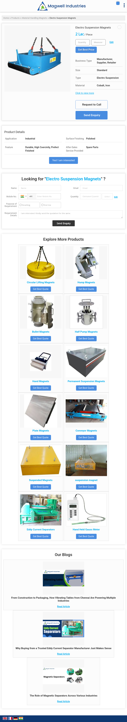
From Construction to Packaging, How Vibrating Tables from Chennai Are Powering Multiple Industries (63, 599)
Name (14, 188)
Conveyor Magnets (86, 430)
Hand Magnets (40, 381)
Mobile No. (11, 196)
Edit (112, 42)
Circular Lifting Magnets (41, 282)
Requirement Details (11, 214)
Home (6, 18)
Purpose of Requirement (11, 205)
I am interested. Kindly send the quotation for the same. (70, 214)
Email (75, 188)
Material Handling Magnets (34, 18)
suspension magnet (86, 480)
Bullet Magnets (40, 331)
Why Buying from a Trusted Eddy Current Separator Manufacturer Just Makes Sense (63, 648)
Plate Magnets (40, 430)
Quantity (74, 196)
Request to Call (91, 104)
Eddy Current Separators (41, 529)
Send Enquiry (92, 115)
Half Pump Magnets (86, 331)
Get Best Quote (40, 289)
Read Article (63, 606)
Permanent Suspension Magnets (86, 381)
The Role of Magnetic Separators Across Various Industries (63, 695)
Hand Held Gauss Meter (86, 529)
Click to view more (84, 93)
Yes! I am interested (63, 160)
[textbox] (98, 42)
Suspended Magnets (40, 480)
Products (15, 18)
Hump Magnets (86, 282)
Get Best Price (86, 49)
